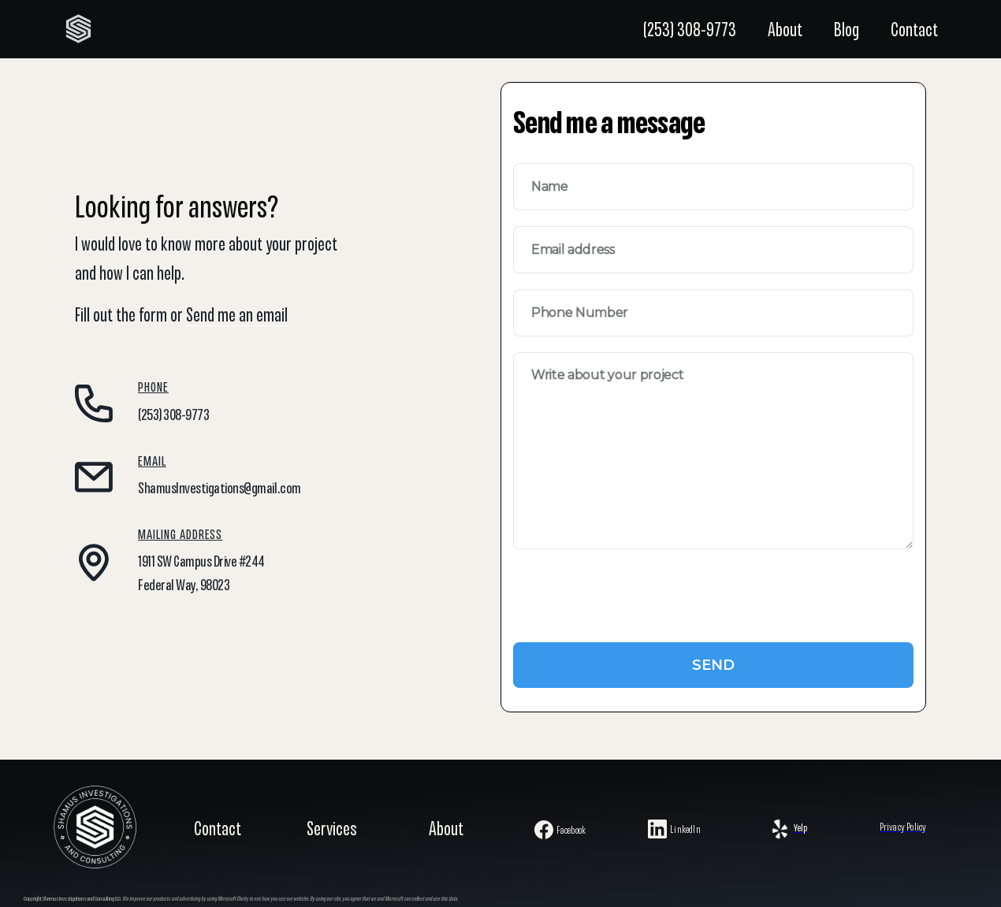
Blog (846, 31)
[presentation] (633, 605)
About (785, 31)
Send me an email (237, 316)
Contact (914, 31)
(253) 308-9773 (689, 31)
